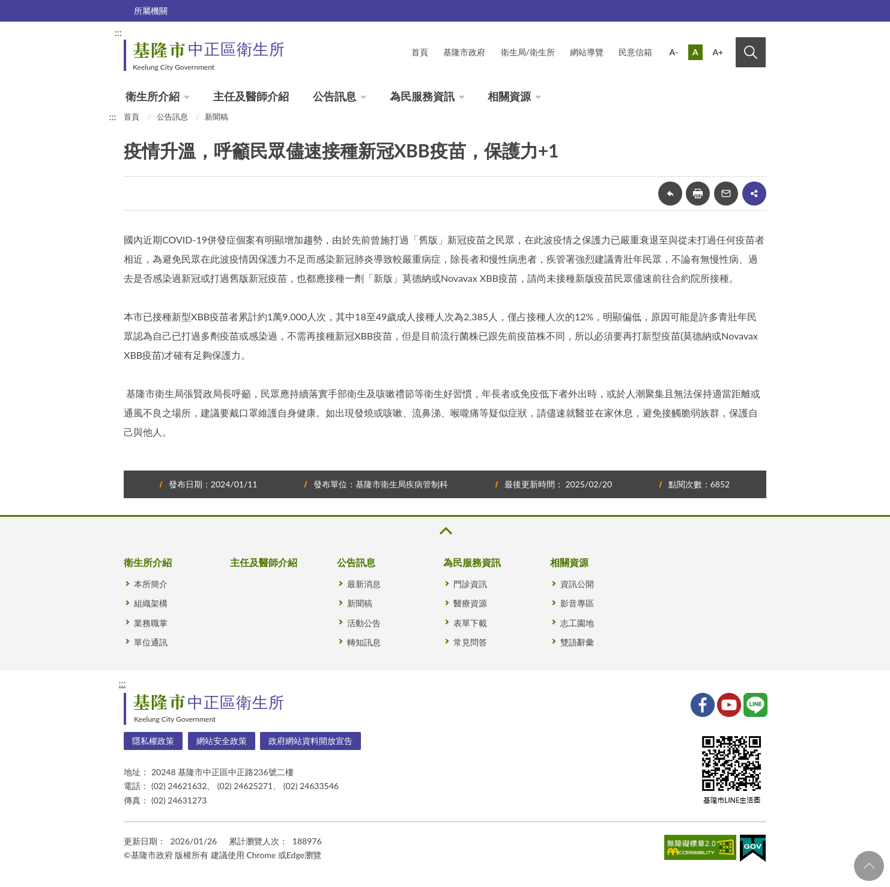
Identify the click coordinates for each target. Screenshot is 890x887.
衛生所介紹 (153, 96)
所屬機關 (151, 10)
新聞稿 (216, 116)
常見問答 (470, 642)
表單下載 (470, 623)
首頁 (419, 52)
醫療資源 (470, 603)
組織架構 (151, 603)
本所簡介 (151, 584)
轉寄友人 (726, 193)
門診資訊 (470, 584)
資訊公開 (577, 584)
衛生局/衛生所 (528, 52)
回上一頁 (670, 193)
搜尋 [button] (751, 52)
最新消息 (364, 584)
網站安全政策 (221, 741)
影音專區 (577, 603)
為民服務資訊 (422, 96)
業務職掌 (151, 623)
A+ (717, 52)
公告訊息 (334, 96)
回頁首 (869, 866)
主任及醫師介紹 (251, 96)
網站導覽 (587, 52)
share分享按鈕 (754, 193)
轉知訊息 (364, 642)
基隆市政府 (464, 52)
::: (118, 32)
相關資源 (509, 96)
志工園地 (577, 623)
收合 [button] (445, 531)
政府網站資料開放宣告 (310, 741)
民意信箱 (635, 52)
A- (674, 52)
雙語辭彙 (577, 642)
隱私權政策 (153, 741)
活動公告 (364, 623)
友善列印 (698, 193)
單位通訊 (151, 642)
